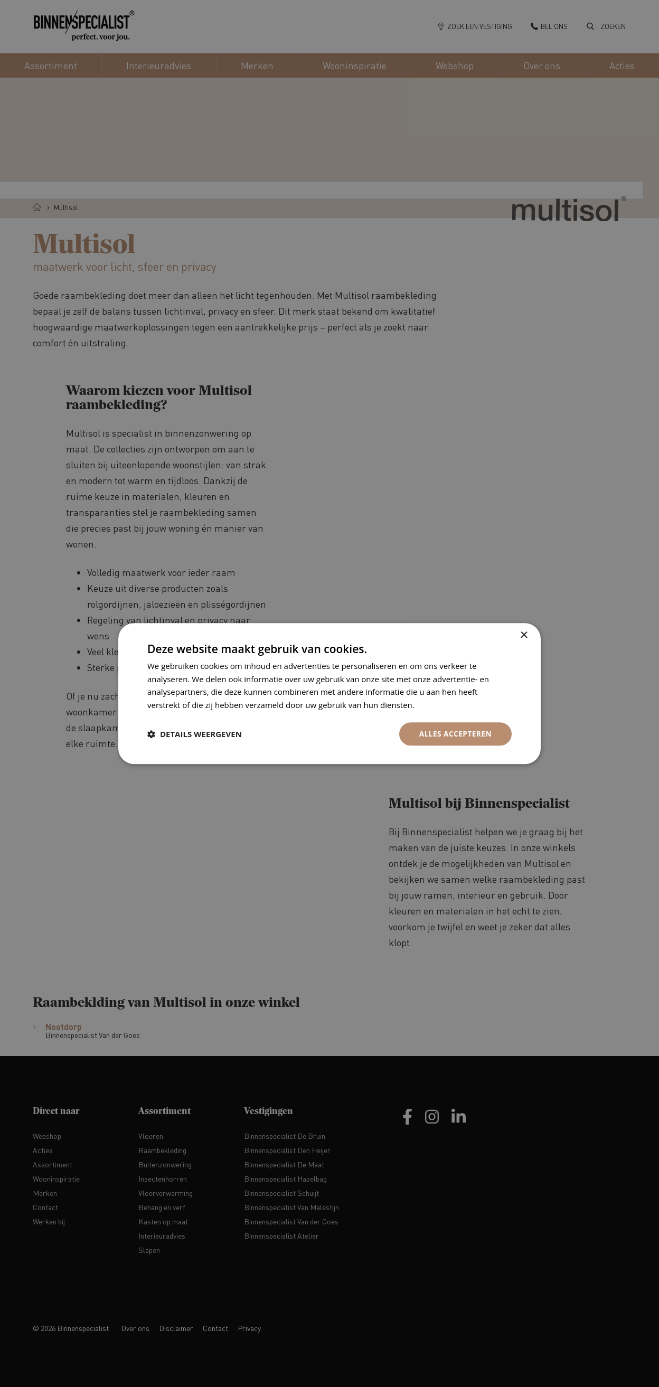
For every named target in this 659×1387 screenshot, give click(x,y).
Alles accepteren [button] (455, 734)
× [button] (524, 635)
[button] (194, 734)
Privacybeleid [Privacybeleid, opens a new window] (441, 705)
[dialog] (329, 693)
